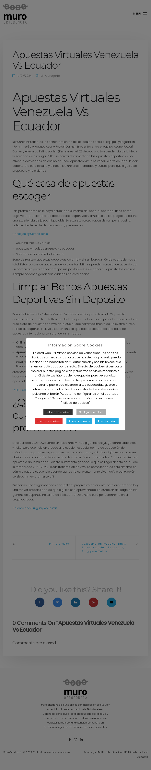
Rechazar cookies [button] (48, 421)
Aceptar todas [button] (107, 421)
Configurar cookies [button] (91, 412)
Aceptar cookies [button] (79, 421)
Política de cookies (58, 412)
